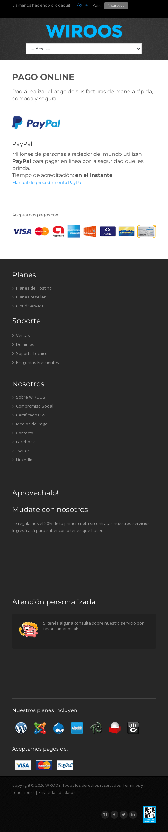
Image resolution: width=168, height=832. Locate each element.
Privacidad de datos (57, 792)
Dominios (23, 344)
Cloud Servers (28, 306)
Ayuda (83, 4)
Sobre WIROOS (28, 397)
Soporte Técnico (30, 353)
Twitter (20, 451)
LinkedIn (22, 460)
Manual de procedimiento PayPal (47, 182)
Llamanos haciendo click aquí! (41, 5)
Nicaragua (116, 6)
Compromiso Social (32, 406)
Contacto (22, 433)
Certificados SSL (30, 415)
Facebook (23, 442)
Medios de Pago (30, 424)
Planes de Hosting (31, 288)
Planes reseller (29, 297)
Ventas (21, 335)
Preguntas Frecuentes (35, 362)
